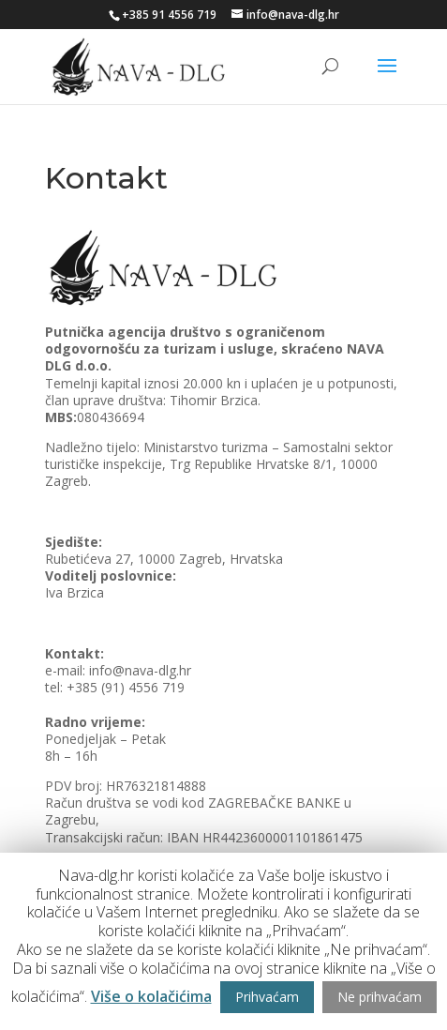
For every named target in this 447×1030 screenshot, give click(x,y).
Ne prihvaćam (379, 997)
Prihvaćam (267, 997)
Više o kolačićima (151, 996)
